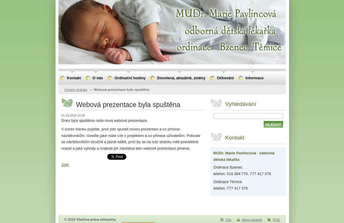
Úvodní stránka (75, 89)
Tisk (228, 220)
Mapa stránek (252, 220)
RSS (276, 220)
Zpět (65, 164)
